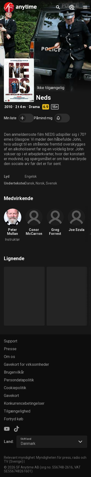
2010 (8, 107)
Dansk (29, 183)
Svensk (51, 183)
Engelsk (31, 176)
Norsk (40, 183)
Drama (34, 107)
